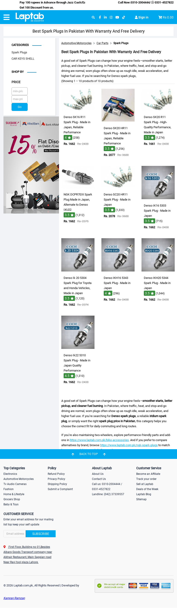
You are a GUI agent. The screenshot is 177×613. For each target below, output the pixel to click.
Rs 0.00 (168, 17)
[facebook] (100, 17)
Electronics (10, 474)
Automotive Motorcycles (18, 479)
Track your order (146, 479)
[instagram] (111, 17)
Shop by (18, 71)
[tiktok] (123, 17)
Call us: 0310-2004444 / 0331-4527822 (107, 486)
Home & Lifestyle (13, 494)
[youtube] (117, 17)
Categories (20, 45)
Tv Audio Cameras (15, 484)
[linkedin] (105, 17)
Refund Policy (56, 474)
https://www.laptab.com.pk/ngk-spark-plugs (129, 445)
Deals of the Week (147, 489)
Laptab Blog (143, 494)
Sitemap (141, 499)
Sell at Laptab (144, 484)
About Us (97, 474)
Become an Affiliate (148, 474)
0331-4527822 (162, 2)
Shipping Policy (57, 484)
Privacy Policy (56, 479)
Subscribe (40, 534)
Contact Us (99, 479)
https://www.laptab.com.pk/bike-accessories (99, 440)
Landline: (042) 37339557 (108, 494)
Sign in (141, 17)
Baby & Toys (10, 504)
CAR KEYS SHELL (23, 58)
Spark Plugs (19, 52)
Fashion (8, 489)
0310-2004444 (140, 2)
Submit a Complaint (60, 489)
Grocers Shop (11, 499)
